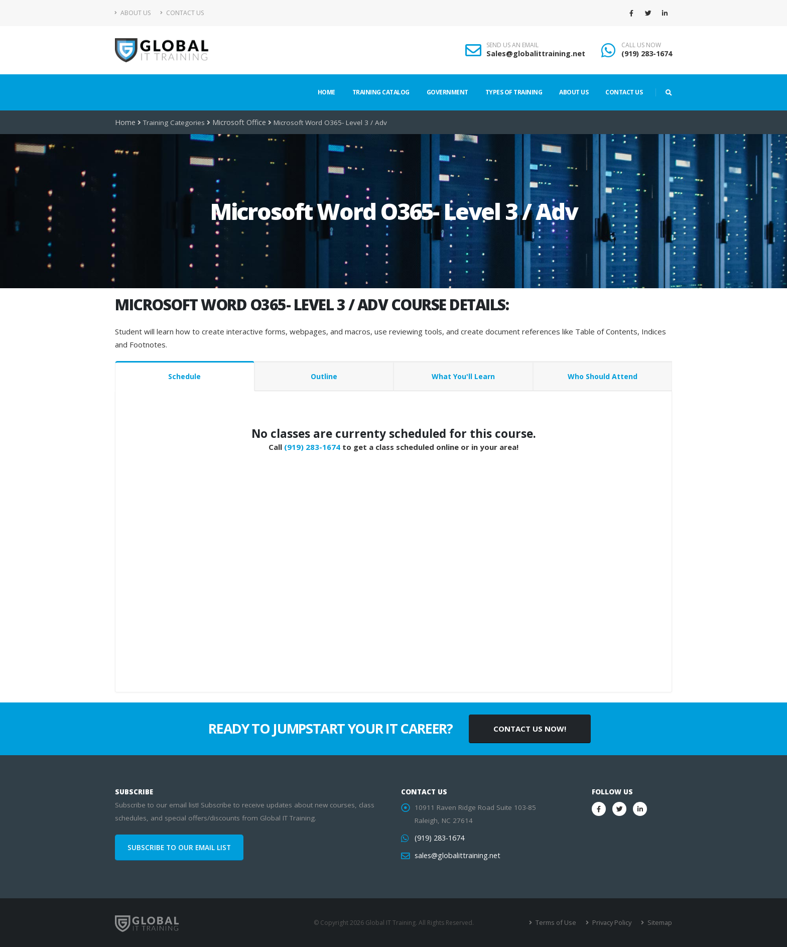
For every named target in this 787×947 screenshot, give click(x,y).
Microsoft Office (236, 122)
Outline (324, 376)
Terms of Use (559, 922)
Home (326, 92)
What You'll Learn (463, 376)
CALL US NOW (641, 45)
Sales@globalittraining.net (535, 53)
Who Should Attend (602, 376)
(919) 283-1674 (646, 53)
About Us (133, 13)
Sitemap (659, 922)
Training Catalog (381, 92)
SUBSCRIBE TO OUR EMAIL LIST (179, 847)
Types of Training (514, 92)
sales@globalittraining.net (455, 855)
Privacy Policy (613, 922)
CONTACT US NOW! (529, 729)
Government (447, 92)
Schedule (184, 376)
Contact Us (182, 13)
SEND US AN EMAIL (512, 45)
